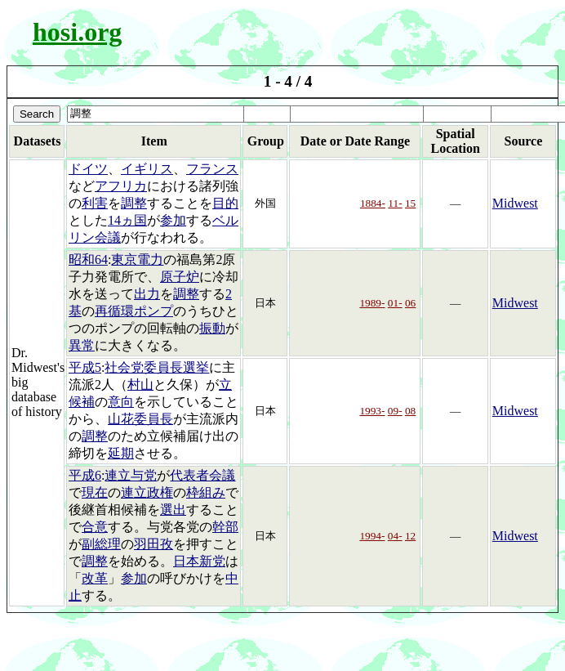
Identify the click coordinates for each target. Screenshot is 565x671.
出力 (147, 294)
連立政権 (147, 492)
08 (410, 411)
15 (410, 203)
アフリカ (121, 186)
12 (410, 536)
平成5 (85, 367)
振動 (212, 328)
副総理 (101, 544)
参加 (173, 220)
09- (395, 411)
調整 (134, 203)
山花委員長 (140, 419)
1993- (372, 411)
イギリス (147, 169)
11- (395, 203)
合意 (95, 527)
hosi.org (77, 32)
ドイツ (88, 169)
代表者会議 (202, 475)
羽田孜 (153, 544)
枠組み (205, 492)
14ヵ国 (127, 220)
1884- (372, 203)
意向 (121, 402)
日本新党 (199, 561)
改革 (95, 578)
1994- (372, 536)
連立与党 (131, 475)
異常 (82, 345)
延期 (121, 453)
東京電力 (137, 259)
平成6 (85, 475)
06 (410, 303)
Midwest (515, 203)
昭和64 (88, 259)
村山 (140, 384)
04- (395, 536)
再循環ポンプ (134, 311)
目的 (225, 203)
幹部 (225, 527)
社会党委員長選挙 (157, 367)
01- (395, 303)
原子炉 (179, 277)
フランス (212, 169)
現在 (95, 492)
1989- (372, 303)
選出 (173, 510)
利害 (95, 203)
